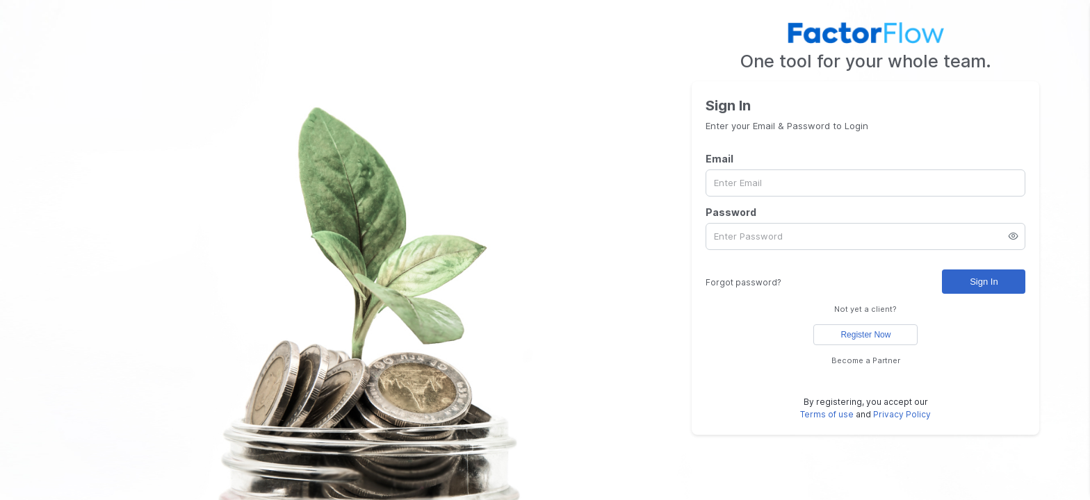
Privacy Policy (902, 414)
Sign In (984, 281)
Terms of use (827, 414)
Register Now (865, 335)
